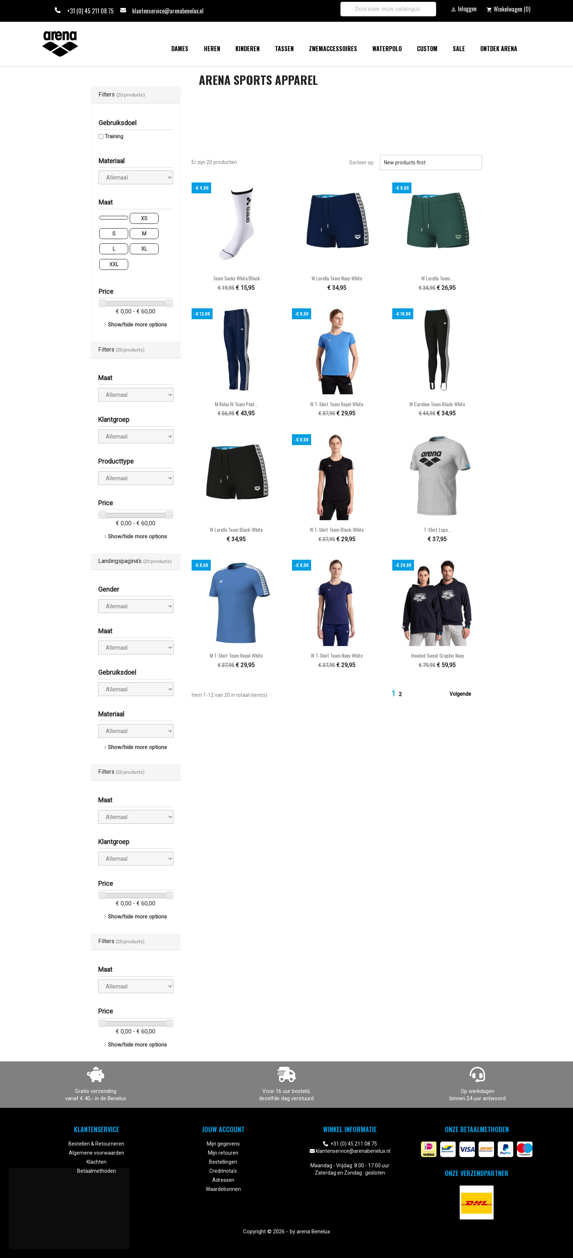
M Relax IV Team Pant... (236, 404)
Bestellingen (223, 1162)
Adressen (223, 1180)
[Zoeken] (388, 9)
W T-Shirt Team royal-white (336, 404)
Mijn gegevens (223, 1144)
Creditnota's (223, 1171)
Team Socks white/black (236, 278)
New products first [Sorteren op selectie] (431, 162)
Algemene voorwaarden (96, 1153)
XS (144, 218)
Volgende (464, 694)
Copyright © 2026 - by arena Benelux (286, 1231)
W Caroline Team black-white (437, 404)
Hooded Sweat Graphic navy (437, 655)
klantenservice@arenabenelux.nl (168, 11)
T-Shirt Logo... (437, 529)
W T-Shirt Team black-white (337, 529)
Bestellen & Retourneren (96, 1144)
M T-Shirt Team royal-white (236, 655)
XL (144, 249)
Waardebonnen (223, 1189)
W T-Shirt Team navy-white (337, 655)
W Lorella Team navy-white (336, 278)
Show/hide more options (137, 324)
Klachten (96, 1162)
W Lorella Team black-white (236, 529)
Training (114, 136)
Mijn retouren (223, 1153)
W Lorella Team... (437, 278)
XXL (113, 264)
